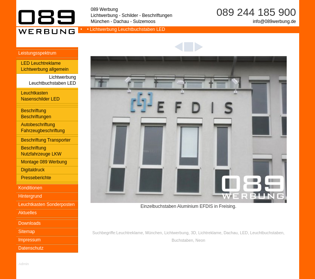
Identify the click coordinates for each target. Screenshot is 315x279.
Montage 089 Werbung (44, 162)
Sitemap (26, 231)
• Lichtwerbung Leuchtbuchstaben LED (125, 29)
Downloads (29, 223)
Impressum (29, 239)
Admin (23, 264)
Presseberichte (36, 177)
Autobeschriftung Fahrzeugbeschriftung (43, 127)
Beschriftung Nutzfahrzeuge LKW (41, 151)
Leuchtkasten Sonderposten (46, 204)
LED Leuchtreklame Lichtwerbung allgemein (45, 66)
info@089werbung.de (274, 21)
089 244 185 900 (256, 12)
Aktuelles (27, 212)
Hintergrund (30, 196)
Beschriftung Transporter (46, 140)
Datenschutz (31, 248)
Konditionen (30, 188)
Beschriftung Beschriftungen (36, 113)
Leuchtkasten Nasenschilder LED (40, 96)
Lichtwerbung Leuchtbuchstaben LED (52, 80)
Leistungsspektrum (37, 53)
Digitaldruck (33, 169)
